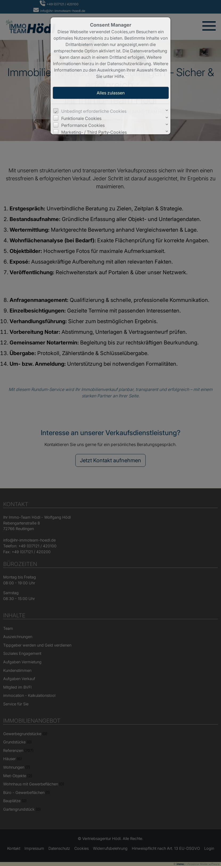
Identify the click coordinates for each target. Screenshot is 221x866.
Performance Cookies (83, 125)
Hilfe (119, 76)
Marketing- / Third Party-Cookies (94, 132)
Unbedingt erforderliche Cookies (93, 111)
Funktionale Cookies (81, 118)
